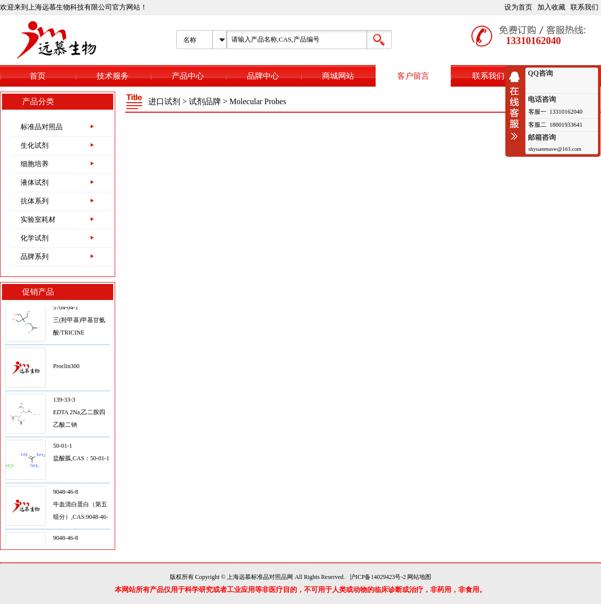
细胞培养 (35, 164)
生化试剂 (35, 145)
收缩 (517, 105)
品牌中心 (263, 76)
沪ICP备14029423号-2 (378, 576)
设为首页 (518, 7)
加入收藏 (551, 7)
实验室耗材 (38, 219)
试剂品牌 (205, 101)
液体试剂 (35, 182)
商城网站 (338, 76)
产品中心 (188, 76)
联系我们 (584, 7)
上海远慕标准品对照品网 (260, 576)
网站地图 (419, 576)
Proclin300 (66, 367)
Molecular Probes (257, 101)
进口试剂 (164, 101)
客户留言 (413, 76)
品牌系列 (35, 256)
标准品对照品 (42, 127)
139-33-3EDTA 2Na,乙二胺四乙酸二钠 (79, 414)
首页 (38, 76)
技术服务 (113, 76)
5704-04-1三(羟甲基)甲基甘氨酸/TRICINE (79, 322)
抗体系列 (35, 201)
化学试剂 (35, 238)
